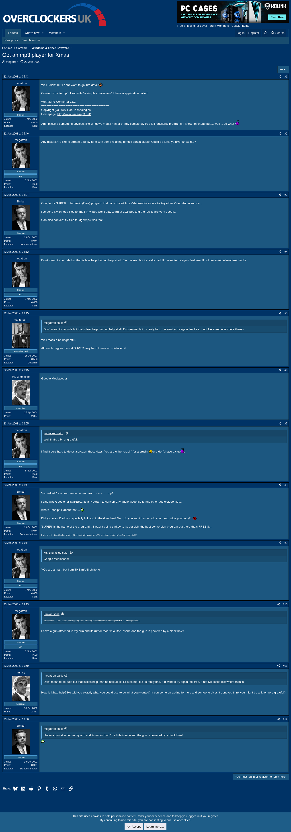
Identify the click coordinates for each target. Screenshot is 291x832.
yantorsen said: (53, 433)
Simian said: (51, 614)
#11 (285, 665)
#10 (285, 604)
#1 (286, 76)
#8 (286, 485)
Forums (13, 33)
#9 (286, 542)
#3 (286, 194)
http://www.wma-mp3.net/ (74, 114)
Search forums (31, 40)
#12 (285, 719)
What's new (32, 33)
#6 (286, 370)
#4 (286, 251)
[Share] (280, 76)
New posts (11, 40)
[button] (43, 33)
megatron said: (53, 322)
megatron (12, 61)
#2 (286, 133)
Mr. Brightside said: (56, 552)
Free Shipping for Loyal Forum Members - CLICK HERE (213, 25)
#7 (286, 423)
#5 (286, 313)
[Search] (277, 33)
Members (55, 33)
